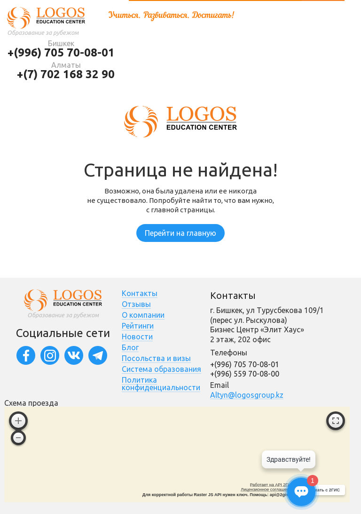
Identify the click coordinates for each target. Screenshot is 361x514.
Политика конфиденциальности (161, 384)
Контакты (139, 293)
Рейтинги (138, 325)
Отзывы (136, 304)
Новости (137, 336)
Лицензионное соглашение (267, 489)
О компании (143, 315)
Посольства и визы (156, 358)
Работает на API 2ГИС (272, 484)
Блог (130, 347)
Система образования (161, 369)
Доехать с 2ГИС (323, 490)
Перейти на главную (180, 233)
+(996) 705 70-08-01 (61, 52)
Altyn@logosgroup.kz (246, 395)
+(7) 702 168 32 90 (66, 74)
